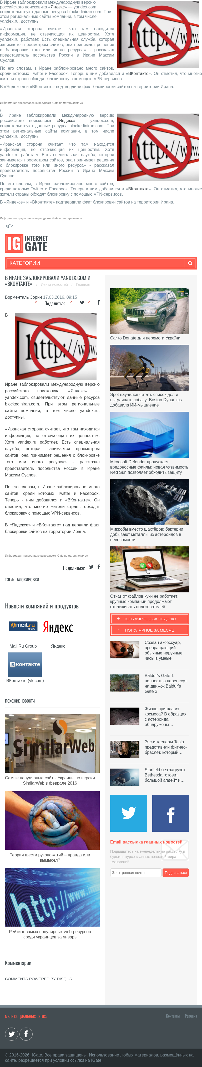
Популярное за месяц (149, 630)
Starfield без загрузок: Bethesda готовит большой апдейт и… (165, 775)
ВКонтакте (138, 73)
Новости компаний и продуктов (42, 605)
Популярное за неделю (150, 619)
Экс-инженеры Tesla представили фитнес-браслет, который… (166, 747)
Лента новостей (55, 284)
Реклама (191, 1016)
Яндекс (57, 7)
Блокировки (28, 579)
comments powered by (38, 979)
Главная (83, 284)
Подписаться (176, 873)
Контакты (173, 1016)
